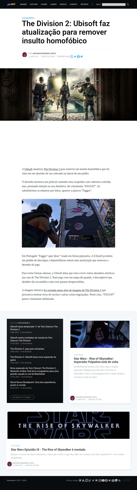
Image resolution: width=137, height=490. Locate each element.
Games (53, 4)
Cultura (34, 4)
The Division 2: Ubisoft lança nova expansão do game (33, 358)
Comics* (73, 4)
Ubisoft (28, 169)
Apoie (98, 4)
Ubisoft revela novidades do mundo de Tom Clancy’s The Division (31, 339)
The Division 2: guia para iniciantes (27, 348)
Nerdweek (11, 480)
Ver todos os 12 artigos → (22, 397)
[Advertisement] (68, 146)
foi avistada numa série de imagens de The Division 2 (73, 290)
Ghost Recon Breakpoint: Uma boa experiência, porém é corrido (33, 383)
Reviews (84, 4)
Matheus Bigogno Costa (44, 53)
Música (63, 4)
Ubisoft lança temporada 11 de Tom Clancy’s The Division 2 (34, 328)
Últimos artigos (72, 480)
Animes (23, 4)
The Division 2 (28, 18)
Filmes (44, 4)
